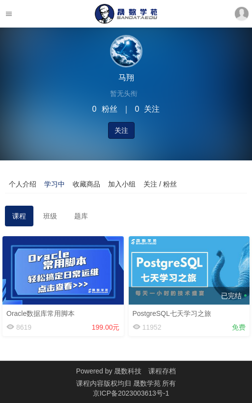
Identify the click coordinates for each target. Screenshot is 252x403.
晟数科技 (127, 371)
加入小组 (122, 184)
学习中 (54, 184)
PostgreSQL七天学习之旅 (172, 313)
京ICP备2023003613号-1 (131, 393)
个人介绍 (22, 184)
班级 (50, 216)
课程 (19, 216)
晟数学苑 (148, 383)
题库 (81, 216)
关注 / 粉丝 (160, 184)
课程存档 (162, 371)
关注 (121, 130)
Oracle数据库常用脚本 (40, 313)
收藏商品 (86, 184)
